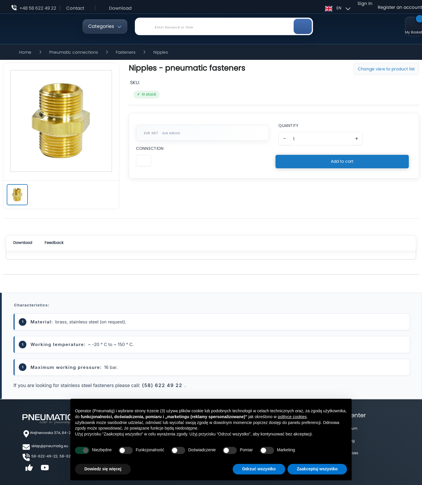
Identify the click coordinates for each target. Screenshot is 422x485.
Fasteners (126, 52)
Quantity (288, 125)
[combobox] (224, 26)
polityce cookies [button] (292, 416)
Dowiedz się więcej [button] (102, 469)
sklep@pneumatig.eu (49, 445)
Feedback (54, 242)
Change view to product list (386, 69)
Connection (150, 148)
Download (120, 8)
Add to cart (342, 161)
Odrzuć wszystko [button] (258, 469)
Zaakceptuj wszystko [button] (317, 469)
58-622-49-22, (44, 456)
